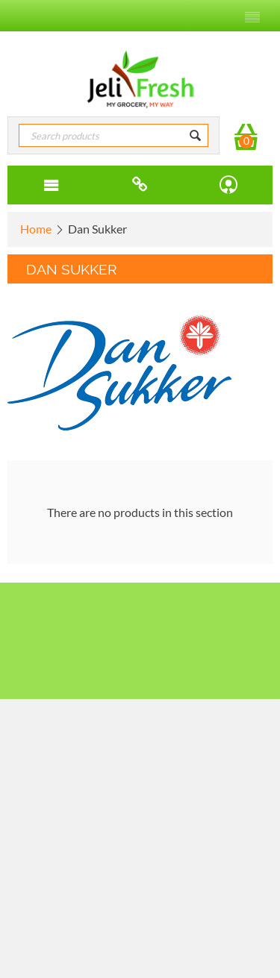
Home (36, 229)
